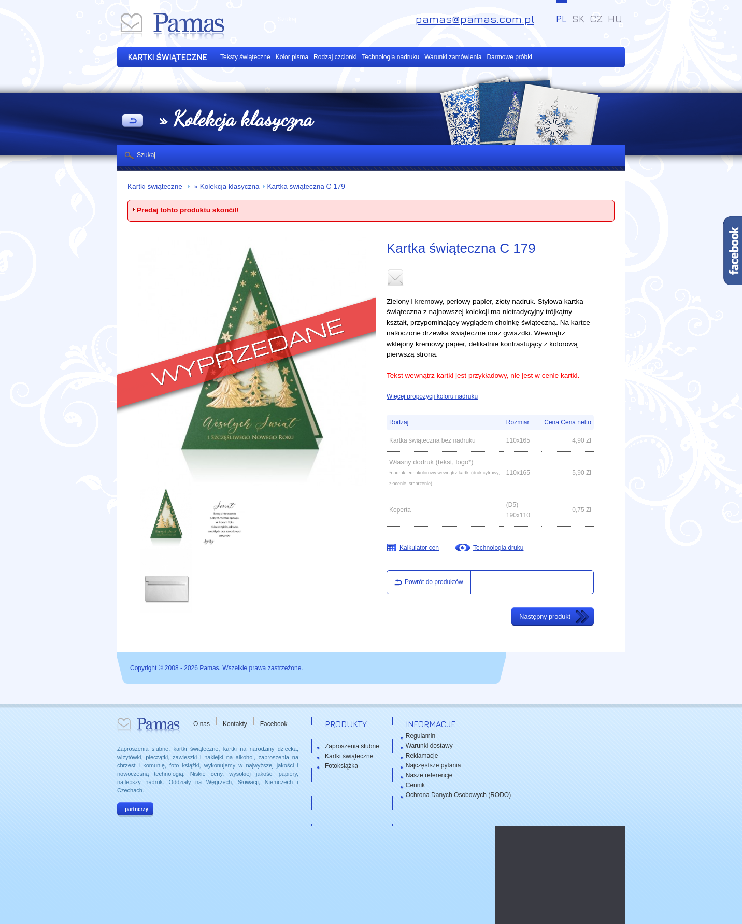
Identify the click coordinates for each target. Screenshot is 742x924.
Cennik (415, 785)
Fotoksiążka (341, 766)
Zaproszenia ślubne (352, 746)
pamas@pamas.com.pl (475, 18)
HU (615, 18)
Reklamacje (422, 755)
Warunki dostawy (429, 745)
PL (561, 18)
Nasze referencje (429, 775)
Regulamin (420, 736)
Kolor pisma (292, 57)
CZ (596, 18)
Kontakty (235, 724)
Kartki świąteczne (155, 186)
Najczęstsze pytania (433, 765)
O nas (201, 724)
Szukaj (146, 155)
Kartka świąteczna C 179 (306, 186)
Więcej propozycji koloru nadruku (432, 396)
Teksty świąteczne (245, 57)
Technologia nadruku (390, 57)
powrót (132, 121)
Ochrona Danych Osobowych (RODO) (458, 795)
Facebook (274, 724)
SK (578, 18)
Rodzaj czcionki (334, 57)
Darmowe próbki (509, 57)
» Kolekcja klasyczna (226, 186)
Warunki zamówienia (452, 57)
